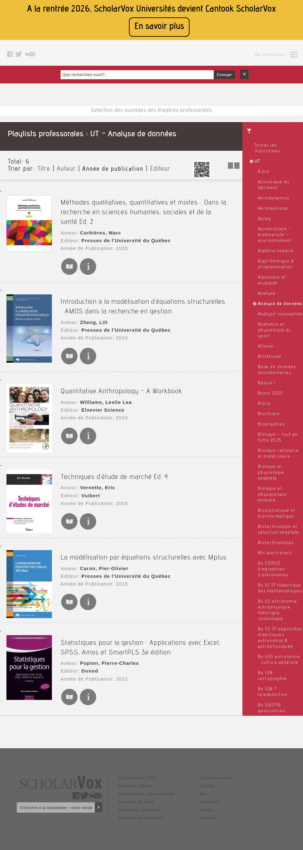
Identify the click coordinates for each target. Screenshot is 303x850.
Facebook (209, 788)
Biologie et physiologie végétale (271, 473)
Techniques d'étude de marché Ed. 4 (114, 463)
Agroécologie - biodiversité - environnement (275, 235)
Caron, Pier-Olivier (102, 555)
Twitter (206, 796)
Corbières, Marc (98, 227)
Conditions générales (140, 796)
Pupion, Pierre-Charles (107, 648)
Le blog (207, 771)
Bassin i (267, 383)
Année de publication (112, 169)
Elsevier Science (100, 395)
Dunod (88, 655)
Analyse (267, 293)
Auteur (66, 169)
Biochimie (269, 414)
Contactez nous (215, 763)
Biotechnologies (276, 543)
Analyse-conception (280, 314)
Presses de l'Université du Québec (122, 233)
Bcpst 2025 (270, 393)
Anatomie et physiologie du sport (274, 330)
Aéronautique (273, 208)
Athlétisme (270, 357)
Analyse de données (280, 304)
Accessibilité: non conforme (146, 780)
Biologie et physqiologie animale (272, 495)
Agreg (264, 219)
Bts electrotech (275, 553)
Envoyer (224, 75)
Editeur (160, 169)
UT (258, 161)
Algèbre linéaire (276, 251)
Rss (203, 780)
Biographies (271, 424)
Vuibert (89, 480)
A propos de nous (136, 788)
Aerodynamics (273, 198)
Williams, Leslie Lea (103, 389)
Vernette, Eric (95, 474)
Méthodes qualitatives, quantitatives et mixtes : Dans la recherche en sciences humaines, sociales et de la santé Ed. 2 (150, 208)
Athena (265, 346)
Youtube (208, 804)
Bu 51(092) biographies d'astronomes (273, 569)
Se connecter (270, 55)
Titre (43, 169)
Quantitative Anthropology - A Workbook (121, 378)
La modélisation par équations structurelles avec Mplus (144, 544)
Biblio (264, 404)
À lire (264, 172)
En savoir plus (159, 27)
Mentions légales (136, 771)
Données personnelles (141, 804)
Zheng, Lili (92, 312)
